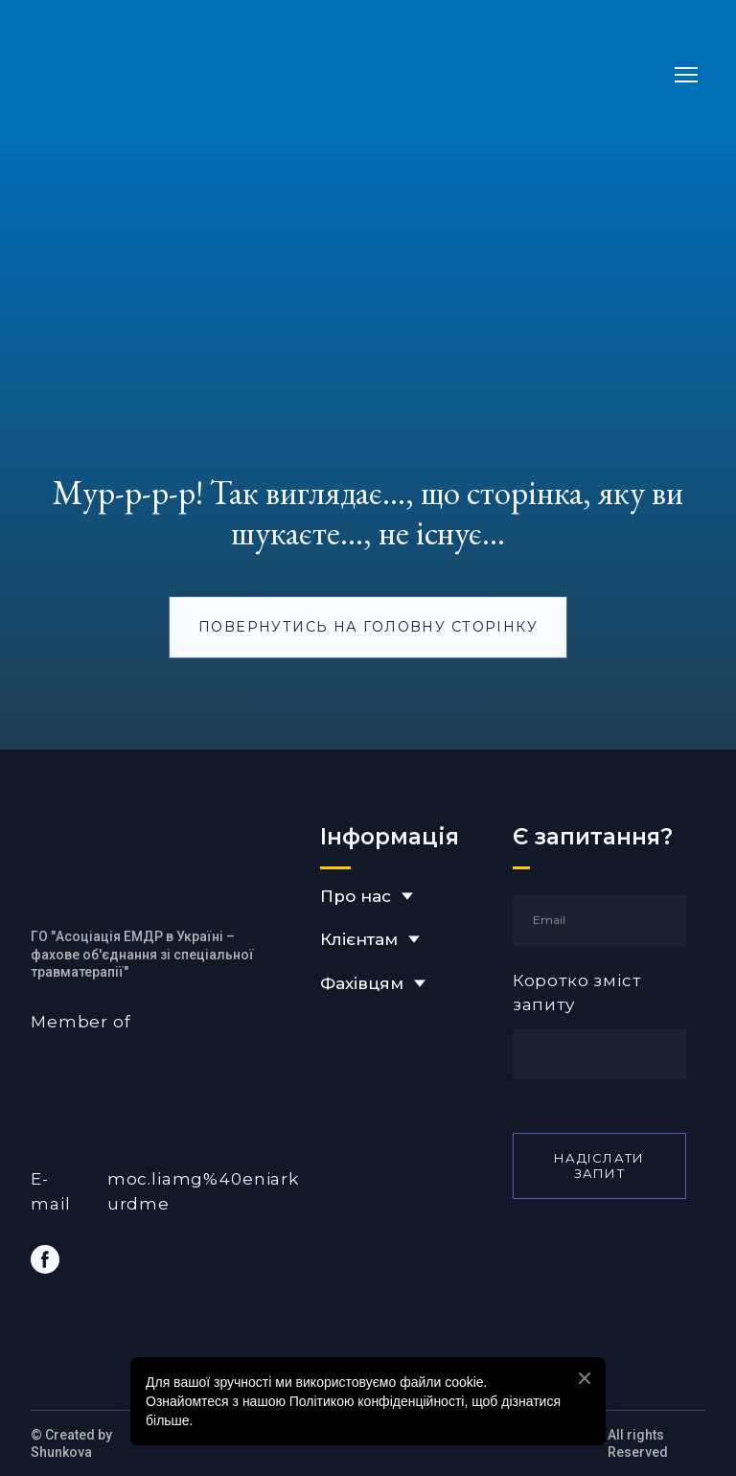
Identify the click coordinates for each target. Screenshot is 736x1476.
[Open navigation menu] (686, 75)
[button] (368, 627)
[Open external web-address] (166, 1077)
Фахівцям (361, 983)
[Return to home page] (217, 75)
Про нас (355, 896)
